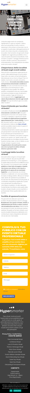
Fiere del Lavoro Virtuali (15, 352)
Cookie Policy (17, 334)
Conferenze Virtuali (15, 342)
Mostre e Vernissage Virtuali (15, 347)
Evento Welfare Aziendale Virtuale (15, 354)
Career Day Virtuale (15, 359)
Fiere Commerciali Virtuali (15, 339)
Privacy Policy (6, 334)
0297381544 (16, 383)
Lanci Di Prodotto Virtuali (15, 344)
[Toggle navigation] (26, 4)
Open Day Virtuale (15, 362)
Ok (11, 390)
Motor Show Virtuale (15, 349)
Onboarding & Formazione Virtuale (15, 364)
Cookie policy (17, 390)
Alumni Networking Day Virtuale (15, 357)
